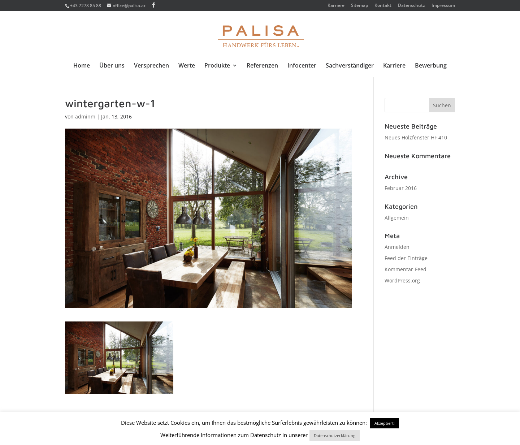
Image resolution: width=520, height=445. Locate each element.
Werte (186, 66)
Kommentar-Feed (405, 269)
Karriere (336, 5)
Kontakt (382, 5)
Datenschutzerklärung (334, 435)
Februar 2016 (401, 188)
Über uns (112, 66)
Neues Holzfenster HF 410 (416, 137)
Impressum (443, 5)
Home (81, 66)
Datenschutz (411, 5)
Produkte (217, 66)
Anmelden (397, 246)
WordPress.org (402, 280)
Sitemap (359, 5)
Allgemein (397, 217)
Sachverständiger (350, 66)
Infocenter (301, 66)
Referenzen (262, 66)
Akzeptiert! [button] (384, 423)
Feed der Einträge (406, 258)
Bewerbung (431, 66)
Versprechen (151, 66)
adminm (85, 116)
